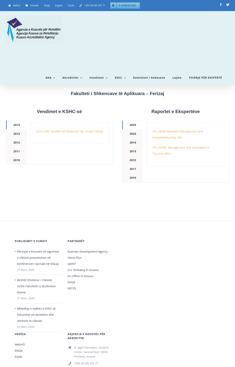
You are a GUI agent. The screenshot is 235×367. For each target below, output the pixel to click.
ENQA (71, 282)
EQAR (18, 357)
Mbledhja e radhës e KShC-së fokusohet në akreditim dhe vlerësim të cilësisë (36, 315)
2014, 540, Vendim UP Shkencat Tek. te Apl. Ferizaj (69, 131)
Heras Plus (75, 257)
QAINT (72, 264)
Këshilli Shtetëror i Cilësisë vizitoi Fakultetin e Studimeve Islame (36, 286)
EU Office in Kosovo (81, 276)
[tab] (16, 125)
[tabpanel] (69, 133)
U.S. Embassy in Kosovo (83, 270)
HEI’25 (72, 288)
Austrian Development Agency (88, 251)
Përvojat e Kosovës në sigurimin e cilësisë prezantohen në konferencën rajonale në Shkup (38, 258)
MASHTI (20, 344)
